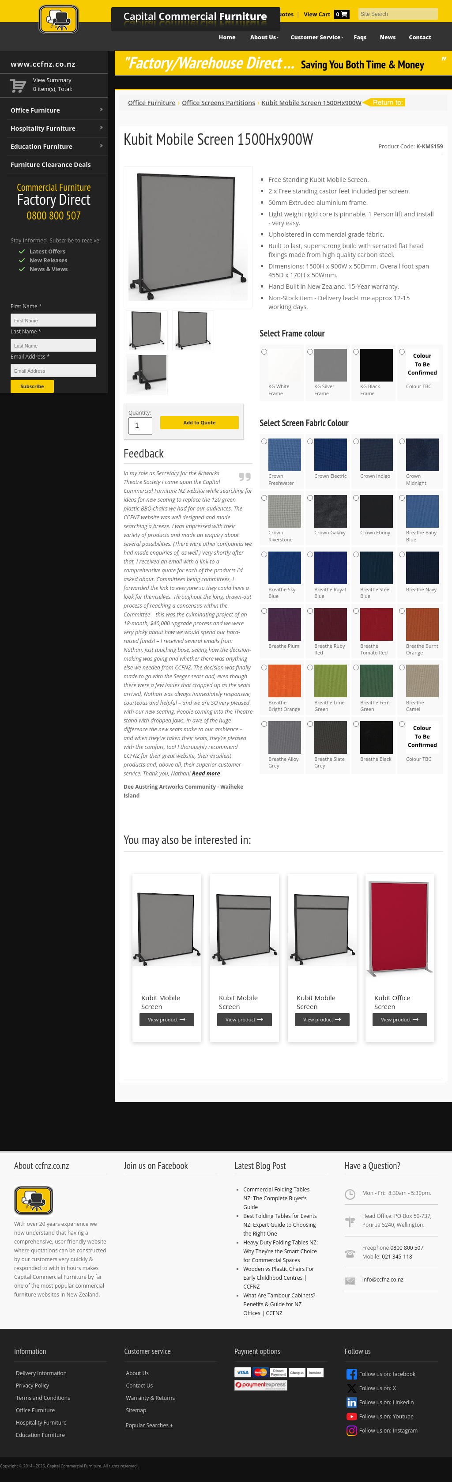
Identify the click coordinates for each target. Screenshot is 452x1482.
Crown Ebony (376, 515)
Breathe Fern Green (376, 688)
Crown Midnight (422, 462)
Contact (420, 37)
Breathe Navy (422, 572)
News (388, 37)
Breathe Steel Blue (376, 575)
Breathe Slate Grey (330, 745)
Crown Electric (330, 459)
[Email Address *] (53, 370)
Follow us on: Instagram (382, 1430)
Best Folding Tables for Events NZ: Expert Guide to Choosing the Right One (280, 1224)
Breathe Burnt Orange (422, 632)
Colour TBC (422, 369)
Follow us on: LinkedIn (380, 1402)
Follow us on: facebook (381, 1374)
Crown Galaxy (330, 515)
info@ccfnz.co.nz (382, 1279)
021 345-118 (397, 1256)
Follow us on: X (371, 1388)
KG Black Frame (376, 373)
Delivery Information (41, 1373)
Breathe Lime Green (330, 688)
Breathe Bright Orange (284, 688)
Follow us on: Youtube (380, 1416)
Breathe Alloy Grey (284, 745)
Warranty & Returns (150, 1398)
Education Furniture (57, 146)
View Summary (52, 80)
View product (166, 1019)
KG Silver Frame (330, 373)
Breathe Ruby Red (330, 632)
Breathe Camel (422, 688)
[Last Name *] (53, 345)
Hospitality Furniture (57, 128)
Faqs (360, 37)
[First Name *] (53, 320)
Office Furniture (57, 110)
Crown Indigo (376, 459)
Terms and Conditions (43, 1398)
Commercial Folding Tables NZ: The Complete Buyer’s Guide (276, 1198)
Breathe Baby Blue (422, 519)
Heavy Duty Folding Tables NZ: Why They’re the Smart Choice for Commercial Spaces (280, 1251)
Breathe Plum (284, 628)
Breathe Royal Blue (330, 575)
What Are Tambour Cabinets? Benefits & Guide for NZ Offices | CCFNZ (279, 1304)
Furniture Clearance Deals (51, 164)
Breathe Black (376, 741)
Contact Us (139, 1385)
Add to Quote (200, 422)
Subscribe (32, 386)
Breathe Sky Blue (284, 575)
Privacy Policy (32, 1385)
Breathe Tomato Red (376, 632)
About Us (137, 1373)
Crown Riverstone (284, 519)
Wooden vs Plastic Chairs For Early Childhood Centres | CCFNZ (278, 1277)
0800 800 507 (406, 1247)
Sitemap (136, 1410)
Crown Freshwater (284, 462)
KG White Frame (284, 373)
